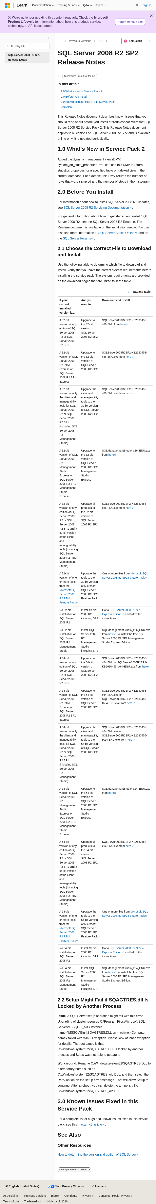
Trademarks (31, 1201)
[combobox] (27, 46)
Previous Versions (80, 41)
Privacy (86, 1195)
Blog (54, 1195)
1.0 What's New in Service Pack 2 (81, 91)
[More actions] (149, 41)
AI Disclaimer (11, 1195)
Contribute (70, 1195)
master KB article (90, 1124)
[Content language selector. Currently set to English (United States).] (22, 1186)
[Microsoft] (7, 5)
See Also (66, 106)
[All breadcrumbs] (61, 41)
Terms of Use (11, 1201)
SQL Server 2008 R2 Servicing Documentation (96, 207)
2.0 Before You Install (74, 96)
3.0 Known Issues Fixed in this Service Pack (88, 101)
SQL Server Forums (77, 238)
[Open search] (137, 5)
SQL (100, 41)
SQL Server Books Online (116, 233)
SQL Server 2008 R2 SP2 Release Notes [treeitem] (24, 57)
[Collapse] (48, 37)
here (123, 324)
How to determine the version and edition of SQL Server (97, 1154)
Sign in (147, 5)
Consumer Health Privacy (114, 1195)
